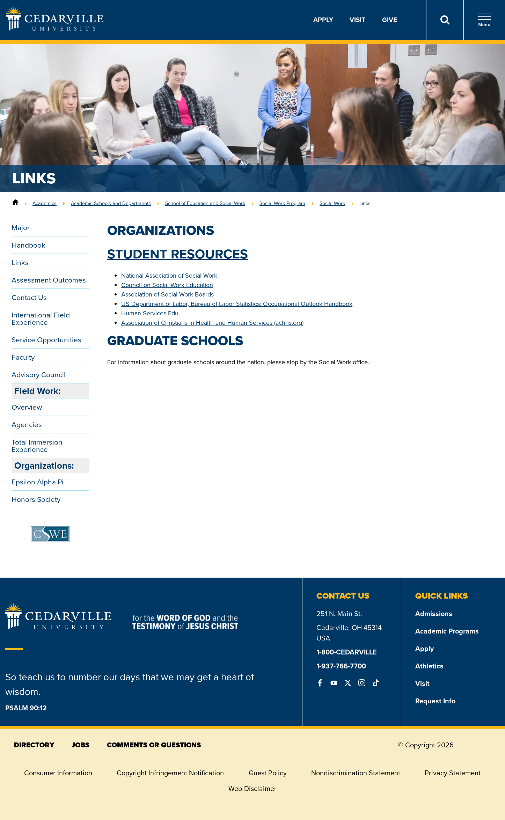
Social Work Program (282, 203)
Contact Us (29, 297)
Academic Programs (447, 631)
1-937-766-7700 (341, 666)
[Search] (444, 20)
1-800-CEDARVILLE (346, 652)
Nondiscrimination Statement (355, 773)
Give (389, 20)
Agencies (27, 424)
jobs (80, 745)
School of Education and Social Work (205, 203)
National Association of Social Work (169, 275)
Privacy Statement (453, 773)
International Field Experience (41, 318)
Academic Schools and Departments (111, 203)
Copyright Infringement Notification (170, 773)
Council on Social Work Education (167, 285)
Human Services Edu (149, 313)
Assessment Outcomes (49, 279)
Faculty (23, 357)
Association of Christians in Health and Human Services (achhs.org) (212, 322)
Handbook (28, 245)
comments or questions (154, 745)
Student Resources (177, 254)
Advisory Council (39, 374)
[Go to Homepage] (54, 28)
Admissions (433, 613)
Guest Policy (268, 773)
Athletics (429, 666)
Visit (357, 20)
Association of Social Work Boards (167, 294)
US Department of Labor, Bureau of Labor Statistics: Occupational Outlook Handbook (236, 303)
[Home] (15, 203)
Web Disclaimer (252, 788)
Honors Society (36, 499)
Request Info (435, 701)
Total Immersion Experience (37, 446)
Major (21, 227)
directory (34, 745)
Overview (27, 407)
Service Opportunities (46, 339)
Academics (44, 203)
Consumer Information (58, 773)
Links (365, 203)
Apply (323, 20)
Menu (484, 20)
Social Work (332, 203)
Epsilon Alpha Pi (38, 481)
